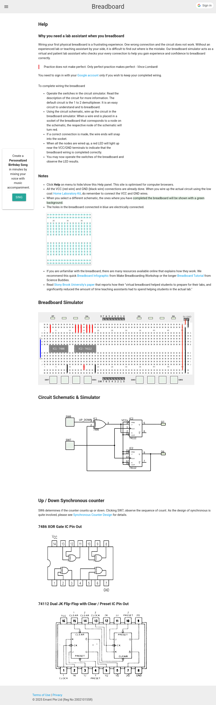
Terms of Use (41, 695)
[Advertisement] (19, 79)
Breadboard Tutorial (190, 276)
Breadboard (108, 6)
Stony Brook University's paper (74, 285)
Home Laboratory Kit (67, 193)
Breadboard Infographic (93, 276)
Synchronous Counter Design (92, 515)
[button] (204, 5)
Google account (88, 75)
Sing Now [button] (19, 198)
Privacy (57, 695)
